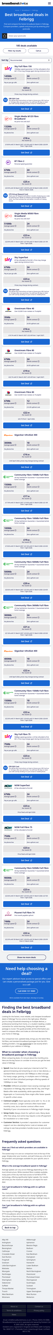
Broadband (26, 10)
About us (14, 1306)
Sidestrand (6, 1283)
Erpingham (30, 1257)
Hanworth (30, 1263)
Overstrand (30, 1274)
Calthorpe (6, 1251)
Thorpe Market (8, 1288)
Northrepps (6, 1274)
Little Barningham (9, 1265)
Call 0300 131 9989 (26, 991)
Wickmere (6, 1297)
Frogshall (5, 1260)
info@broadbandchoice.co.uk (19, 1320)
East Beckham (31, 1254)
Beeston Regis (31, 1245)
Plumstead (6, 1277)
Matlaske (5, 1268)
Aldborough (31, 1240)
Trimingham (31, 1288)
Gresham (5, 1263)
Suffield (5, 1286)
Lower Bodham (32, 1265)
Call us (38, 51)
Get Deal (26, 109)
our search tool (25, 1044)
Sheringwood (31, 1280)
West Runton (31, 1294)
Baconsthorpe (7, 1245)
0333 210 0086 (43, 1320)
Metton (29, 1268)
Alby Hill (5, 1240)
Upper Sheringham (33, 1291)
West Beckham (7, 1294)
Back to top (10, 1227)
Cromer (29, 1251)
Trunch (4, 1291)
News (14, 1314)
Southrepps (30, 1283)
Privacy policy (39, 1310)
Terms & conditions (14, 1310)
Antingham (6, 1242)
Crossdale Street (8, 1254)
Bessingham (6, 1248)
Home (17, 10)
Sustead (29, 1286)
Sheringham (6, 1280)
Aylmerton (30, 1242)
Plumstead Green (33, 1277)
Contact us (39, 1306)
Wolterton (30, 1297)
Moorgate (6, 1271)
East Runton (6, 1257)
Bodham (29, 1248)
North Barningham (33, 1271)
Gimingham (30, 1260)
